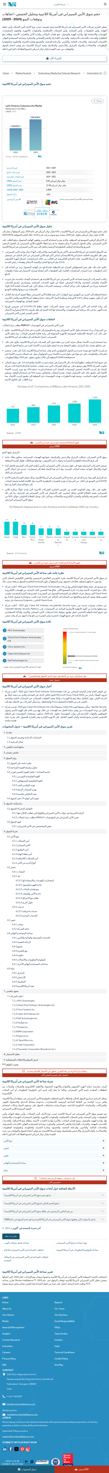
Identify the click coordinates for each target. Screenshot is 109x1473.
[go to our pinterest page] (22, 1449)
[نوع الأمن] (103, 1140)
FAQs (57, 1327)
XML (4, 1365)
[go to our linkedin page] (4, 1449)
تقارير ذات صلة (11, 1236)
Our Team (59, 1308)
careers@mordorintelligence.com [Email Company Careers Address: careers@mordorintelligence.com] (18, 1436)
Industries (7, 1346)
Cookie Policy (61, 1358)
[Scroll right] (105, 73)
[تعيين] (103, 1155)
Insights (6, 1333)
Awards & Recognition (13, 1327)
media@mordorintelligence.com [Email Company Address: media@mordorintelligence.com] (22, 1414)
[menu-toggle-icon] (4, 4)
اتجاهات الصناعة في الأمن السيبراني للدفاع (23, 1250)
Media (5, 1321)
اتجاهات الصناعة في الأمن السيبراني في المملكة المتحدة (26, 1259)
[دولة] (103, 1170)
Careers (6, 1352)
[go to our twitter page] (16, 1449)
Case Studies (61, 1333)
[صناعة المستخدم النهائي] (103, 1163)
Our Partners (60, 1315)
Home (5, 1302)
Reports (58, 1302)
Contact (58, 1340)
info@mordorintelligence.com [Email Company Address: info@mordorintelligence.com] (21, 1404)
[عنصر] (103, 1148)
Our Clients (8, 1315)
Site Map (58, 1365)
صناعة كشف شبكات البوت (16, 1242)
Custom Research (11, 1340)
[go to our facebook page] (10, 1449)
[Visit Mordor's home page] (12, 4)
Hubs (57, 1346)
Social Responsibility (64, 1321)
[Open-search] (106, 4)
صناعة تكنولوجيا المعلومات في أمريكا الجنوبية (77, 1250)
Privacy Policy (9, 1358)
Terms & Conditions (64, 1352)
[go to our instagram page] (28, 1449)
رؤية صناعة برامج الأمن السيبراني (71, 1242)
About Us (6, 1308)
